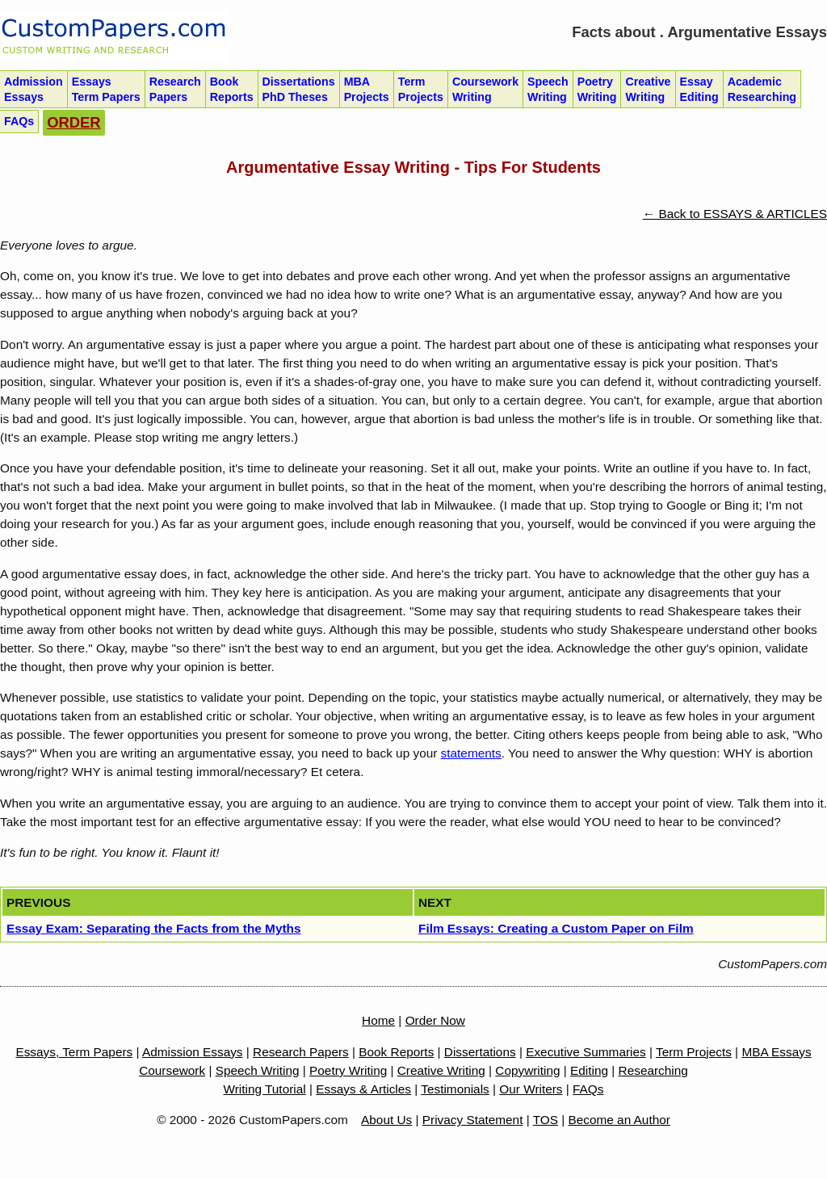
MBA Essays (776, 1052)
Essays (106, 89)
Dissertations (298, 89)
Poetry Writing (348, 1070)
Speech (548, 89)
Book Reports (396, 1052)
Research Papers (301, 1052)
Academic (762, 89)
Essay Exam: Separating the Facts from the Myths (153, 928)
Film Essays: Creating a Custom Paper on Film (556, 928)
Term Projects (694, 1052)
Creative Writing (441, 1070)
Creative (647, 89)
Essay (699, 89)
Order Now (435, 1020)
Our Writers (530, 1089)
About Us (386, 1120)
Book (232, 89)
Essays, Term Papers (73, 1052)
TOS (545, 1120)
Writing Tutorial (265, 1089)
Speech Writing (258, 1070)
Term (420, 89)
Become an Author (619, 1120)
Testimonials (455, 1089)
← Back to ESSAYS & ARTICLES (735, 213)
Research (175, 89)
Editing (589, 1070)
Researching (653, 1070)
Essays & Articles (363, 1089)
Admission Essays (192, 1052)
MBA (366, 89)
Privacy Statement (472, 1120)
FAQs (588, 1089)
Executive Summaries (586, 1052)
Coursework (485, 89)
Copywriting (527, 1070)
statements (471, 753)
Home (378, 1020)
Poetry (597, 89)
